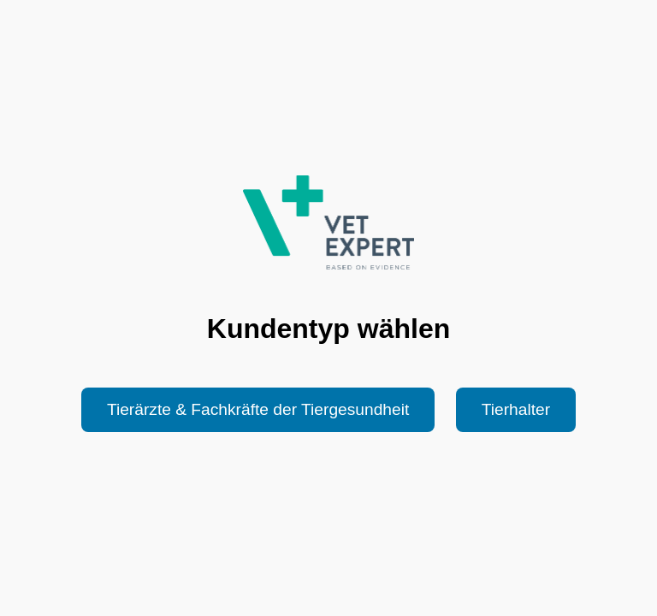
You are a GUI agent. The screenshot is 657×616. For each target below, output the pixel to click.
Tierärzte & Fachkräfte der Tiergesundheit (258, 409)
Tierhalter (516, 409)
